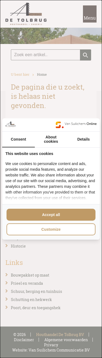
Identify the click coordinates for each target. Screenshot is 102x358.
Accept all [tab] (51, 215)
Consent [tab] (18, 139)
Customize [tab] (51, 229)
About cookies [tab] (51, 139)
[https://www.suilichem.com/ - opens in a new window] (76, 125)
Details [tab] (83, 139)
